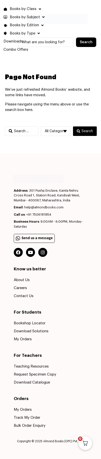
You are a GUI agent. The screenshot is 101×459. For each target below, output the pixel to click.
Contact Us (24, 296)
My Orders (23, 339)
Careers (20, 288)
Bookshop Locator (30, 323)
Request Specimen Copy (35, 374)
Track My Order (27, 418)
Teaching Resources (31, 366)
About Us (22, 280)
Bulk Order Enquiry (30, 426)
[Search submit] (86, 42)
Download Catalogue (32, 382)
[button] (23, 9)
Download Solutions (31, 331)
